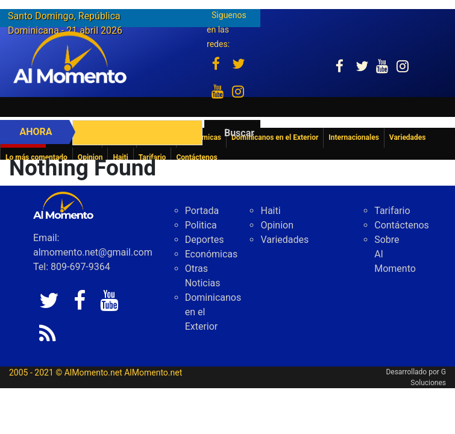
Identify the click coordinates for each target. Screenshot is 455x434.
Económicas (211, 254)
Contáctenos (401, 225)
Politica (201, 225)
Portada (202, 210)
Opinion (276, 225)
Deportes (204, 239)
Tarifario (392, 210)
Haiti (270, 210)
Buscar (239, 133)
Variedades (284, 239)
